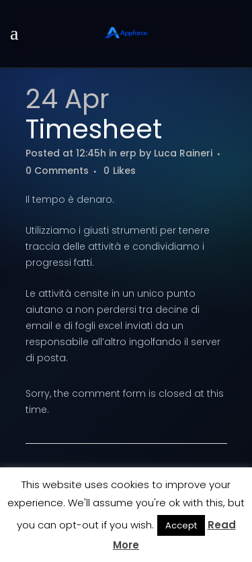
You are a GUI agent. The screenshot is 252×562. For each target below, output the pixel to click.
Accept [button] (181, 525)
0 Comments (57, 170)
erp (128, 153)
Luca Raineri (183, 153)
